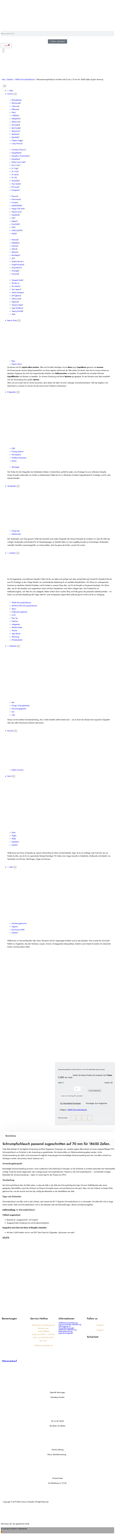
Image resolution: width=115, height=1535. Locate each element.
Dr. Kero (15, 174)
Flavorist (15, 196)
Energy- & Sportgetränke (20, 705)
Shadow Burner (17, 261)
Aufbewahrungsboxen (19, 612)
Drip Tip (15, 618)
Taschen (14, 630)
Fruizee (14, 202)
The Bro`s (15, 283)
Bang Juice (15, 131)
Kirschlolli (15, 224)
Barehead (15, 134)
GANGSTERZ (16, 205)
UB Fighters (16, 295)
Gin (13, 712)
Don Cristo (15, 165)
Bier (13, 702)
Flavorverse (16, 199)
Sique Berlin (16, 267)
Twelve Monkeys (17, 292)
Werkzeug (15, 637)
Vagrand (15, 302)
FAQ (60, 1330)
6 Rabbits (15, 115)
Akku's (14, 609)
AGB (60, 1323)
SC (13, 258)
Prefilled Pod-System (19, 458)
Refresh (14, 252)
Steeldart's (15, 842)
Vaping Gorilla (17, 311)
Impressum (62, 1324)
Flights (14, 835)
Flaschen (15, 621)
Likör (13, 715)
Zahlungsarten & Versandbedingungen (66, 1327)
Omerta (14, 246)
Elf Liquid (15, 187)
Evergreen (15, 190)
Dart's (14, 832)
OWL (13, 249)
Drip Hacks (16, 184)
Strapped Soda (17, 280)
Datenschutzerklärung (70, 1323)
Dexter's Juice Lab (18, 162)
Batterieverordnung (65, 1331)
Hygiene (15, 926)
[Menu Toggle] (4, 86)
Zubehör (10, 79)
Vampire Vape (17, 305)
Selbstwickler (16, 534)
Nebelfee (15, 243)
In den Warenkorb (95, 1090)
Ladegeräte (16, 624)
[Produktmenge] (77, 1088)
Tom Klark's (16, 286)
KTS (13, 227)
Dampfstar (15, 159)
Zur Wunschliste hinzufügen (70, 1103)
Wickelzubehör (17, 640)
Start (3, 79)
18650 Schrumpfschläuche (25, 79)
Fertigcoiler (16, 531)
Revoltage (15, 255)
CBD (13, 448)
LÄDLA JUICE (16, 230)
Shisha (14, 461)
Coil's (14, 615)
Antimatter (15, 125)
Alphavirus (15, 122)
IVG (13, 218)
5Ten (13, 112)
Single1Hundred (18, 264)
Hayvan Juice (16, 212)
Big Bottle (15, 137)
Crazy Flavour (17, 143)
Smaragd (15, 271)
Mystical (14, 239)
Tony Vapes (16, 289)
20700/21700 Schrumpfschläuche (24, 605)
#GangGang (16, 100)
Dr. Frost (15, 171)
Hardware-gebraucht (19, 923)
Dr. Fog (14, 168)
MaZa (14, 233)
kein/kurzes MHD (18, 929)
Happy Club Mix (18, 208)
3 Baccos (15, 106)
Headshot (15, 215)
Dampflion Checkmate (20, 156)
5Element (15, 109)
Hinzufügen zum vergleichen (96, 1103)
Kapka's (14, 221)
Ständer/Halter (17, 627)
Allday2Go (15, 118)
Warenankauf (9, 1361)
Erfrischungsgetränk (19, 708)
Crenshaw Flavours (18, 149)
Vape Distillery (17, 308)
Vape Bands (16, 633)
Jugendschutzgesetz (66, 1333)
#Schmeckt (16, 103)
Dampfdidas (16, 153)
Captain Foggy (17, 140)
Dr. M (14, 177)
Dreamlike (15, 181)
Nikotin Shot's (17, 364)
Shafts (14, 838)
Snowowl (15, 274)
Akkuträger (16, 467)
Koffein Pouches (17, 770)
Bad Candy (16, 128)
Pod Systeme (16, 454)
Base (13, 361)
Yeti (13, 314)
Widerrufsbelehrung (73, 1324)
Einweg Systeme (17, 451)
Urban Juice (16, 298)
